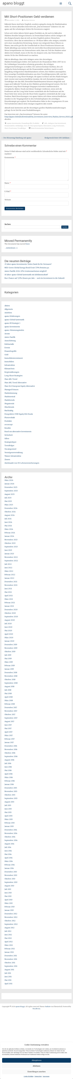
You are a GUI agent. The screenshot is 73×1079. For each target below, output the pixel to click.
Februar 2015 (10, 823)
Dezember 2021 (11, 582)
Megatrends (9, 404)
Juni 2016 (8, 767)
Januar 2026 (9, 484)
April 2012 (9, 942)
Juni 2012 (8, 935)
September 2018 (11, 683)
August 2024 (10, 515)
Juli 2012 (8, 931)
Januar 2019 (9, 669)
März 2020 (9, 638)
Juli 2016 (8, 763)
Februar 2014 (10, 865)
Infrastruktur (10, 365)
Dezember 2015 (11, 788)
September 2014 (11, 840)
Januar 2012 (9, 952)
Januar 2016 (9, 784)
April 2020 (9, 634)
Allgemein (9, 309)
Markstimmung (11, 393)
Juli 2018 (8, 690)
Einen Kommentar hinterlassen (42, 128)
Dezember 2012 (11, 914)
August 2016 (9, 760)
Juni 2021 (8, 589)
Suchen (8, 224)
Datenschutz (38, 1076)
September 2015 (11, 798)
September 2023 (11, 547)
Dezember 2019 (11, 644)
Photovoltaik (10, 417)
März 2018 (9, 700)
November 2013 (11, 875)
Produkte (36, 123)
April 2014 (9, 858)
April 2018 (9, 697)
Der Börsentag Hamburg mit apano (16, 138)
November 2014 (11, 833)
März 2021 (9, 599)
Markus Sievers (29, 20)
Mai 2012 (8, 938)
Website (8, 200)
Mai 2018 (8, 693)
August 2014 (9, 844)
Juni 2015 (8, 809)
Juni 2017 (8, 725)
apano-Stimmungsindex (14, 330)
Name (8, 183)
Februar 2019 (10, 665)
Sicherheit (9, 435)
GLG (25, 126)
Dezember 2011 (11, 956)
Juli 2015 (8, 805)
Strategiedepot (10, 442)
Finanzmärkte (10, 126)
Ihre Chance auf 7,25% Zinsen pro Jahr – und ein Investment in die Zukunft (35, 278)
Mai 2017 (8, 728)
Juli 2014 (8, 847)
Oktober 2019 (10, 651)
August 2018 (9, 686)
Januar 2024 (9, 536)
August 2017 (9, 721)
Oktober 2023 (10, 543)
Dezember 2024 (11, 508)
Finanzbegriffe (27, 123)
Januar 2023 (9, 554)
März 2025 (9, 505)
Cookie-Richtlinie (28, 1076)
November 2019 (11, 648)
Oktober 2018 (10, 679)
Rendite (8, 428)
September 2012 (11, 924)
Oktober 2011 (10, 963)
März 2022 (9, 571)
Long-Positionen (58, 126)
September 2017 (11, 718)
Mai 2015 (8, 812)
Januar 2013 (9, 910)
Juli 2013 (8, 889)
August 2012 (9, 928)
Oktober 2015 (10, 795)
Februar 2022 (10, 575)
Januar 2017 (9, 742)
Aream (7, 334)
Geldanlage (19, 126)
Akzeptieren (36, 1060)
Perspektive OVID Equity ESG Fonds (19, 414)
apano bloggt (13, 3)
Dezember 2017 (11, 707)
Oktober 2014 (10, 837)
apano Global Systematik (14, 320)
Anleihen (8, 313)
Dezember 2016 (11, 746)
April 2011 (8, 984)
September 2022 (11, 561)
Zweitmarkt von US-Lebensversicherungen (22, 463)
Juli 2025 (8, 498)
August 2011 (9, 970)
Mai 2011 (8, 980)
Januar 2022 (9, 578)
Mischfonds (9, 407)
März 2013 (9, 903)
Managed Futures (11, 390)
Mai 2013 (8, 896)
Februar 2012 (10, 949)
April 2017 (8, 732)
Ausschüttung (10, 341)
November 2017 (11, 711)
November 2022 (11, 557)
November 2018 (11, 676)
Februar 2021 (10, 603)
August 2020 (10, 620)
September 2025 (11, 491)
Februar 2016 (10, 781)
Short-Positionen (11, 128)
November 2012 (11, 917)
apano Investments (14, 123)
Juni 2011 (8, 977)
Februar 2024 (10, 533)
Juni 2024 (8, 522)
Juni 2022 (8, 568)
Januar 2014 (9, 868)
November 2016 (11, 749)
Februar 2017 (10, 739)
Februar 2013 (10, 907)
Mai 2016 (8, 770)
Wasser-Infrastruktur (13, 456)
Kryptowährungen (12, 372)
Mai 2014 (8, 854)
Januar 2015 (9, 826)
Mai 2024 (8, 526)
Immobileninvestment (14, 358)
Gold (6, 355)
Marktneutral (10, 397)
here (28, 244)
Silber (7, 438)
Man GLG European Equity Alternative (20, 386)
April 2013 (8, 900)
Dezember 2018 (11, 672)
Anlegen (51, 123)
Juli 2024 (8, 519)
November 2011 (11, 959)
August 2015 (9, 802)
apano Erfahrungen (12, 316)
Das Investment (60, 123)
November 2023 (11, 540)
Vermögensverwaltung (14, 452)
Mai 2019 (8, 658)
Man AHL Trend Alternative (16, 383)
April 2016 (9, 774)
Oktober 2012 (10, 921)
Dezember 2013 (11, 872)
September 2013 (11, 882)
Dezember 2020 (11, 610)
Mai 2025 (8, 501)
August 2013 (9, 886)
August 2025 (10, 494)
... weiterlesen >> (11, 248)
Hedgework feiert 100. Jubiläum (58, 138)
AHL (45, 123)
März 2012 (9, 945)
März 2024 (9, 529)
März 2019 (9, 662)
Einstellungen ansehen (36, 1072)
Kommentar (10, 157)
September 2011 (11, 966)
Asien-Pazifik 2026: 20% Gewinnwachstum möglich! (26, 271)
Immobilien (9, 362)
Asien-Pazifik (10, 337)
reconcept (9, 424)
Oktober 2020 (10, 613)
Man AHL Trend (11, 379)
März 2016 (9, 777)
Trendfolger (22, 128)
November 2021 (11, 585)
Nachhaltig (9, 410)
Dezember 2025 (11, 487)
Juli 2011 (8, 973)
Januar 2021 (9, 606)
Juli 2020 (8, 624)
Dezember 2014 (11, 830)
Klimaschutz (10, 369)
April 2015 (8, 816)
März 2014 (9, 861)
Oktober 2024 (10, 512)
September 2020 (11, 617)
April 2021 (9, 596)
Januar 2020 (9, 641)
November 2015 (11, 791)
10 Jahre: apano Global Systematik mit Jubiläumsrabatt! (26, 275)
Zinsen (7, 459)
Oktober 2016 (10, 753)
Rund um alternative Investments (18, 431)
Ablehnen (36, 1066)
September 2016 (11, 756)
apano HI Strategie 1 (12, 323)
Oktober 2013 (10, 879)
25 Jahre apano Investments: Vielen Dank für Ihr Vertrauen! (28, 264)
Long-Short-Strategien (14, 376)
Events (7, 348)
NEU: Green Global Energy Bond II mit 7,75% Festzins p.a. (27, 268)
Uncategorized (10, 449)
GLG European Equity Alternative (39, 126)
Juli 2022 (8, 564)
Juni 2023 (8, 550)
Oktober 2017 (10, 714)
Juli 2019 (8, 655)
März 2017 (9, 735)
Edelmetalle (9, 344)
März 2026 (9, 480)
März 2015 (9, 819)
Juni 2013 (8, 893)
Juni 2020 (8, 627)
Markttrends (10, 400)
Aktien (7, 306)
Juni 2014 (8, 851)
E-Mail (8, 191)
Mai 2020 (8, 631)
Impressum (46, 1076)
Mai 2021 (8, 592)
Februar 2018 (10, 704)
